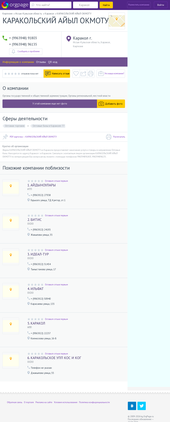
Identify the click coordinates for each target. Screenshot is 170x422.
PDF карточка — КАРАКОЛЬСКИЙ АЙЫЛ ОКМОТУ (29, 137)
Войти (160, 4)
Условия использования (65, 402)
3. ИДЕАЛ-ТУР (38, 254)
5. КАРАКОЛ (36, 323)
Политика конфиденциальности (94, 402)
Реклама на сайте (44, 402)
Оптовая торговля (14, 125)
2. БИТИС (34, 219)
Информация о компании (18, 62)
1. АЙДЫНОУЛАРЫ (41, 185)
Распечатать (115, 137)
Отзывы (41, 62)
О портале (29, 402)
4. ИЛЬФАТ (35, 288)
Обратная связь (14, 402)
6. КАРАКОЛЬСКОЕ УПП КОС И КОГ (54, 358)
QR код (52, 62)
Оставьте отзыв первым (56, 181)
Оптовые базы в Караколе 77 (48, 125)
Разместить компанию (138, 4)
